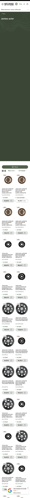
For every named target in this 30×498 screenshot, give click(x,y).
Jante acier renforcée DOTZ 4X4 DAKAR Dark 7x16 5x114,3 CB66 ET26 (21, 287)
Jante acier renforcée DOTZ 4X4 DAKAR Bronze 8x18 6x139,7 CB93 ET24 (21, 223)
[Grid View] (3, 171)
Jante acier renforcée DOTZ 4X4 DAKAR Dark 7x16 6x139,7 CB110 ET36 (21, 415)
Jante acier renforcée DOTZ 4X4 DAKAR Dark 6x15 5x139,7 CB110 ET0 (7, 255)
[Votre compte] (24, 4)
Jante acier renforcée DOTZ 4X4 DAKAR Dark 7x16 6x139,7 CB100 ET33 (21, 383)
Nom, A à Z (11, 170)
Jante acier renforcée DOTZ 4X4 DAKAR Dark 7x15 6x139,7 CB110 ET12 (7, 287)
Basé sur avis (17, 492)
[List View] (5, 171)
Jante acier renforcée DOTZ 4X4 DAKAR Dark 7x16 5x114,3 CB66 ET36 (7, 319)
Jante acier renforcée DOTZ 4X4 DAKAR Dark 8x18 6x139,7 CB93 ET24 (21, 479)
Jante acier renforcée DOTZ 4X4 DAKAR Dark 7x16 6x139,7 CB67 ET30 (7, 447)
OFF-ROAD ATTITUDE (19, 488)
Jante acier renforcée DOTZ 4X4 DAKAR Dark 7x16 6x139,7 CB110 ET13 (7, 415)
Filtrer (15, 167)
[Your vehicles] (21, 4)
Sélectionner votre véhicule (11, 9)
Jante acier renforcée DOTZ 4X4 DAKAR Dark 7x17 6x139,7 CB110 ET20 (7, 479)
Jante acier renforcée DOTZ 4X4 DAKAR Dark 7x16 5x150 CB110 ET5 (22, 351)
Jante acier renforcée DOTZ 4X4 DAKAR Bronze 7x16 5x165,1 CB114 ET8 (7, 190)
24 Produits (22, 170)
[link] (27, 4)
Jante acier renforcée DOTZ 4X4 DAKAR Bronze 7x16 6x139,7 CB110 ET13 (21, 190)
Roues (4, 13)
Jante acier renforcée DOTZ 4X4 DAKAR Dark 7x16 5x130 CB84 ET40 (8, 351)
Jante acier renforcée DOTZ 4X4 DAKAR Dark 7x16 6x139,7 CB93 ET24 (21, 447)
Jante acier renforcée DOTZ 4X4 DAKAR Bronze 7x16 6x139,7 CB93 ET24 (7, 223)
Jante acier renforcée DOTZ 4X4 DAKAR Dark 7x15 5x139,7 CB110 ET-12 (21, 255)
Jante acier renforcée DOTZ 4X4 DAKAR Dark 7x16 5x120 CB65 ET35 (22, 319)
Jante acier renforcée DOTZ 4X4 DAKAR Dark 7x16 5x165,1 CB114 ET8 (8, 382)
